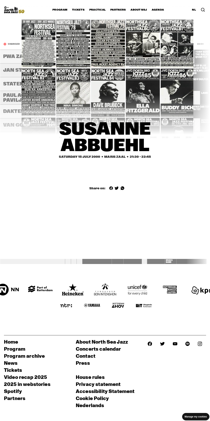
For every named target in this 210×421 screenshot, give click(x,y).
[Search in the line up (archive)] (203, 10)
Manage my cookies (196, 416)
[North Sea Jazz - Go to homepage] (14, 10)
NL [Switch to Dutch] (194, 10)
